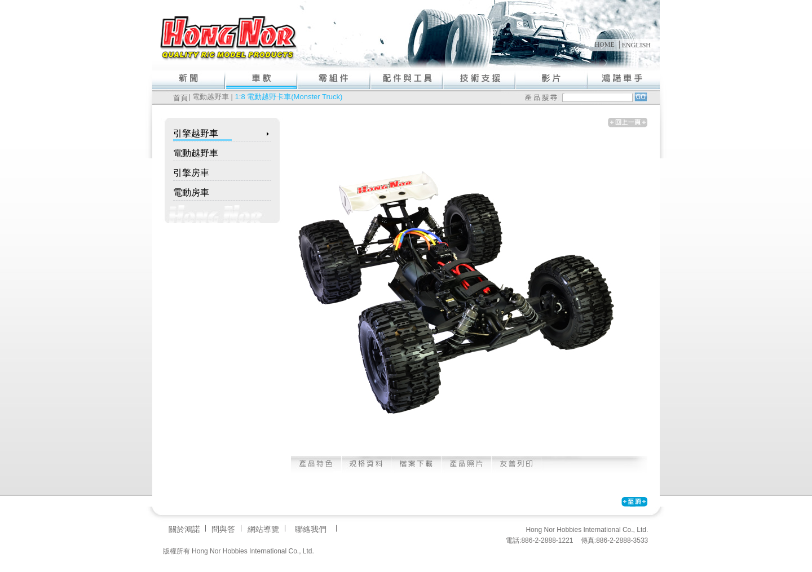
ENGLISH (636, 45)
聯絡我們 (310, 529)
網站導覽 (263, 529)
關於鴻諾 (184, 529)
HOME (604, 44)
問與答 (223, 529)
